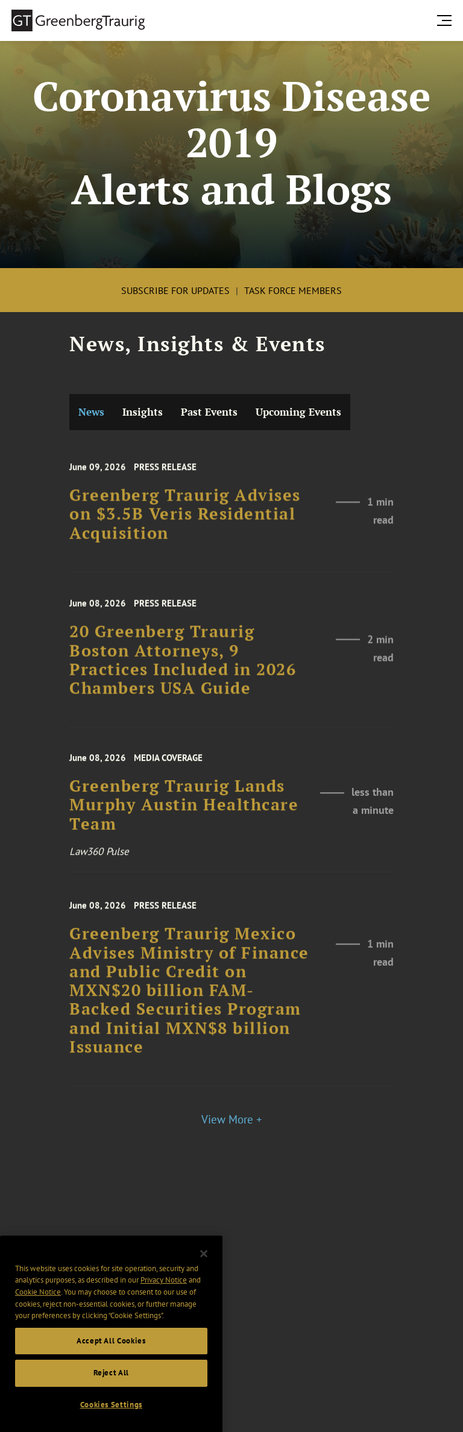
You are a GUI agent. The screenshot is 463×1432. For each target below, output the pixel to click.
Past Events (209, 412)
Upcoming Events (298, 412)
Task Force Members (293, 290)
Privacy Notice (163, 1301)
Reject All (111, 1394)
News (91, 412)
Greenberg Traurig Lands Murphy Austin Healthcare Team (183, 820)
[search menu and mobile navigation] (447, 20)
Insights (142, 412)
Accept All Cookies (111, 1361)
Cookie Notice (38, 1312)
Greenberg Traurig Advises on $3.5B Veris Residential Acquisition (185, 529)
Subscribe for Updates (175, 290)
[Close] (203, 1274)
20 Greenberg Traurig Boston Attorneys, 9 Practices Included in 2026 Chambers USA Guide (182, 676)
